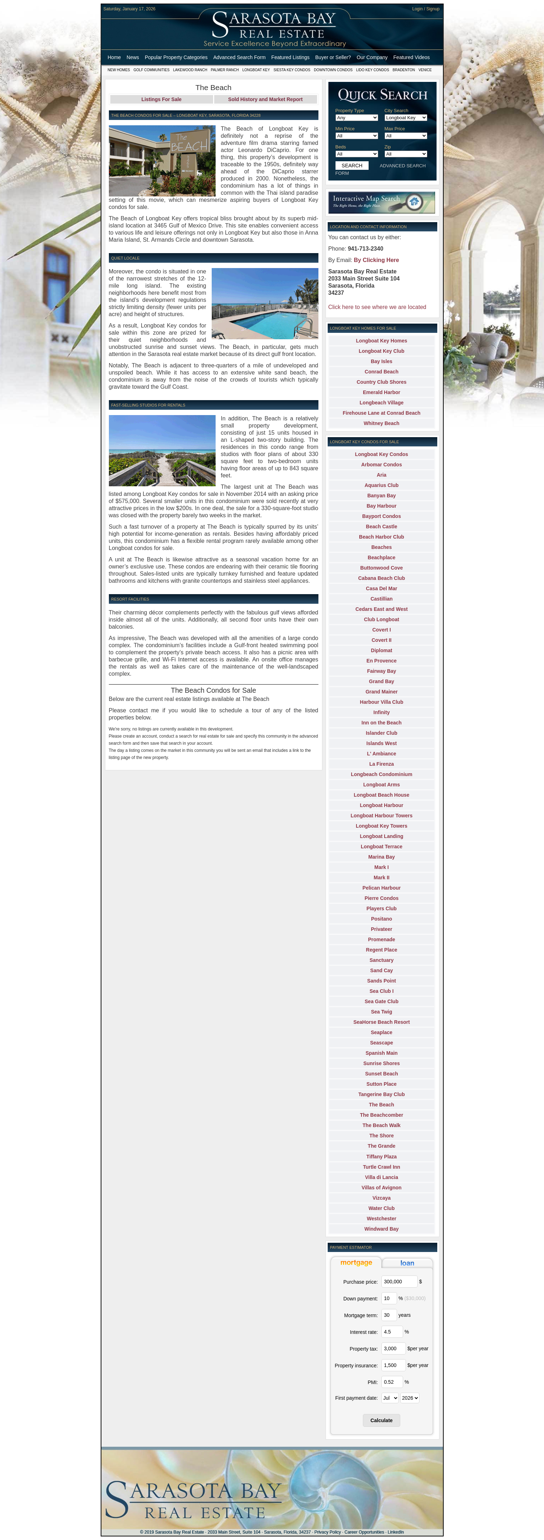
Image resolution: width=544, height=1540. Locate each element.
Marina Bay (381, 857)
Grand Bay (381, 681)
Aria (381, 475)
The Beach (381, 1104)
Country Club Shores (381, 382)
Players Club (381, 908)
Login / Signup (426, 8)
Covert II (381, 640)
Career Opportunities (364, 1532)
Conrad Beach (381, 371)
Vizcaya (382, 1198)
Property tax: (364, 1349)
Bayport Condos (381, 516)
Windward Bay (381, 1229)
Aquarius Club (382, 485)
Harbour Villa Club (381, 702)
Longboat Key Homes (381, 341)
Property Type (350, 110)
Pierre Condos (382, 898)
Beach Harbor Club (381, 537)
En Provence (381, 661)
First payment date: (356, 1398)
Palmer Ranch (225, 70)
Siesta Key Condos (292, 70)
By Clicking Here (376, 260)
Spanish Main (381, 1053)
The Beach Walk (382, 1125)
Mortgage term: (361, 1315)
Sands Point (381, 981)
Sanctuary (382, 960)
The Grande (382, 1146)
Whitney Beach (381, 423)
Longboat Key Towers (381, 826)
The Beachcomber (381, 1115)
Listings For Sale (162, 99)
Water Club (382, 1208)
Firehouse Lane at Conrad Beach (382, 413)
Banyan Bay (381, 495)
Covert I (381, 630)
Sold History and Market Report (265, 99)
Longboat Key (256, 70)
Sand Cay (381, 970)
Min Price (345, 128)
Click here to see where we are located (377, 307)
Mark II (381, 877)
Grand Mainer (381, 692)
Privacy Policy (328, 1532)
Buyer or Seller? (333, 57)
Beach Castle (381, 526)
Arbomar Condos (381, 464)
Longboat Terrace (381, 846)
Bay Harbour (381, 506)
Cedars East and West (381, 609)
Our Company (371, 57)
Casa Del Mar (381, 588)
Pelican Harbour (382, 888)
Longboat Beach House (381, 795)
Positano (381, 919)
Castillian (381, 599)
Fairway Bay (381, 671)
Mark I (381, 867)
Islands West (381, 743)
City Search (396, 110)
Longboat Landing (381, 836)
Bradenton (404, 70)
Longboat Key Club (381, 351)
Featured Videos (412, 57)
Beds (341, 147)
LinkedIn (396, 1532)
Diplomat (381, 650)
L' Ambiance (381, 753)
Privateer (381, 929)
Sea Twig (381, 1012)
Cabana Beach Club (381, 578)
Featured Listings (290, 57)
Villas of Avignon (381, 1187)
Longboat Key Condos (381, 454)
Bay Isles (381, 361)
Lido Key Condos (372, 70)
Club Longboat (381, 619)
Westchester (381, 1218)
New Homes (119, 70)
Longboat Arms (381, 784)
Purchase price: (360, 1282)
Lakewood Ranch (190, 70)
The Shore (381, 1135)
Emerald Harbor (381, 392)
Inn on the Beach (381, 723)
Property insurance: (356, 1365)
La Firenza (381, 764)
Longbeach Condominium (381, 774)
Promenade (381, 939)
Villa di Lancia (381, 1177)
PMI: (373, 1382)
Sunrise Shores (381, 1063)
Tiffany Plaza (381, 1156)
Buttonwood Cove (381, 568)
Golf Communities (151, 70)
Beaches (381, 547)
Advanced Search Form (239, 57)
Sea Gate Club (381, 1001)
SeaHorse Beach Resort (381, 1022)
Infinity (382, 712)
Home (114, 57)
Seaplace (381, 1032)
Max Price (395, 128)
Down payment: (360, 1298)
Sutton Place (381, 1084)
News (133, 57)
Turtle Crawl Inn (381, 1167)
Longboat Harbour (381, 805)
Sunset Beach (381, 1074)
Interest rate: (364, 1332)
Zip (388, 147)
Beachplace (382, 557)
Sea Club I (382, 991)
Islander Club (381, 733)
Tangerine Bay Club (381, 1094)
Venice (425, 70)
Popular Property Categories (176, 57)
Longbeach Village (381, 402)
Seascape (381, 1043)
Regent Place (381, 950)
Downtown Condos (333, 70)
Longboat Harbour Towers (382, 815)
